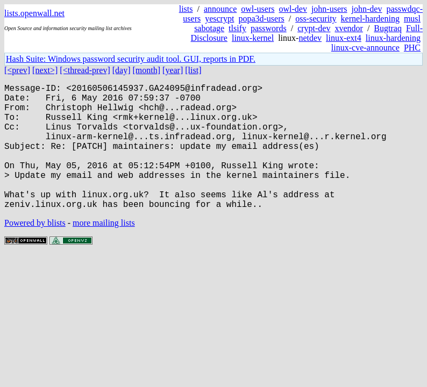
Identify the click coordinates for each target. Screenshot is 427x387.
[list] (193, 70)
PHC (412, 47)
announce (220, 8)
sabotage (209, 28)
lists (186, 8)
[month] (147, 70)
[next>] (45, 70)
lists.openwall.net (34, 13)
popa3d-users (261, 18)
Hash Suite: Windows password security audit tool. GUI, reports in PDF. (130, 58)
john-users (329, 8)
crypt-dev (313, 28)
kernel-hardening (370, 18)
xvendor (348, 28)
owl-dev (293, 8)
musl (412, 18)
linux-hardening (393, 37)
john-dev (367, 8)
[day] (121, 70)
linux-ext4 (343, 37)
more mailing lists (104, 250)
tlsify (237, 28)
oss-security (315, 18)
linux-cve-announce (365, 47)
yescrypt (219, 18)
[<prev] (17, 70)
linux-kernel (253, 37)
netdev (310, 37)
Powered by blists (35, 250)
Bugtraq (388, 28)
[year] (172, 70)
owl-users (257, 8)
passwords (269, 28)
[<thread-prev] (85, 70)
